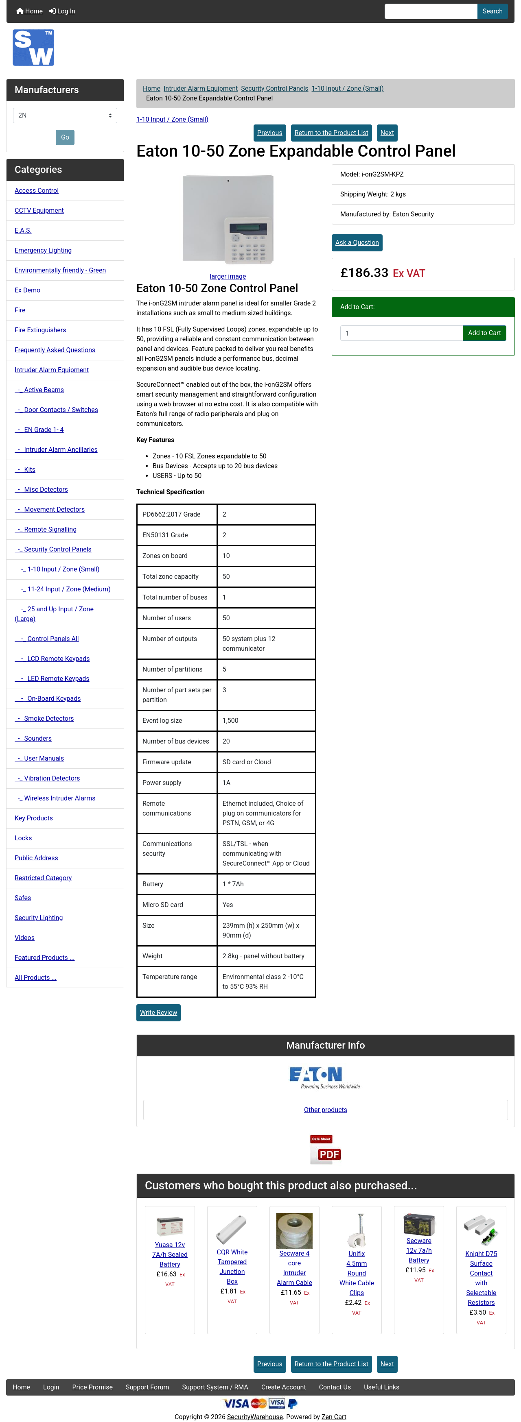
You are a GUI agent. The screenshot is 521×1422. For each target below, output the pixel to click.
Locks (23, 838)
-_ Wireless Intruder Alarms (55, 798)
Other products (325, 1110)
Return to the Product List (331, 133)
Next (387, 133)
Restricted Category (43, 878)
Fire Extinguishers (40, 330)
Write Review (158, 1012)
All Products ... (36, 977)
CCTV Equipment (39, 210)
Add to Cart (484, 333)
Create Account (283, 1387)
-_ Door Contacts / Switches (56, 410)
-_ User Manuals (39, 758)
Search (493, 11)
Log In (62, 11)
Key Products (34, 818)
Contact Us (335, 1387)
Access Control (37, 190)
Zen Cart (334, 1417)
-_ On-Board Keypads (48, 698)
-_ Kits (25, 469)
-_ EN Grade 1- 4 (39, 430)
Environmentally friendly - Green (60, 270)
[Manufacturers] (65, 115)
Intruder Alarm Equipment (201, 88)
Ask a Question (357, 242)
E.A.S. (23, 230)
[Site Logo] (260, 47)
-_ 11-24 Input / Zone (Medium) (63, 589)
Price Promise (92, 1387)
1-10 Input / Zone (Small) (348, 88)
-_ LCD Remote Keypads (52, 659)
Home (29, 11)
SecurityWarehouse (255, 1417)
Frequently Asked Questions (55, 350)
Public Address (36, 858)
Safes (23, 898)
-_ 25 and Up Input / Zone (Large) (54, 614)
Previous (269, 133)
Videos (25, 938)
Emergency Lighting (43, 250)
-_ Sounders (33, 738)
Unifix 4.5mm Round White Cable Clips (356, 1273)
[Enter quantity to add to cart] (401, 333)
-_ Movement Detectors (50, 509)
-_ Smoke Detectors (44, 718)
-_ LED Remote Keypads (52, 679)
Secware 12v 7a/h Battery (419, 1250)
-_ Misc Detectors (41, 489)
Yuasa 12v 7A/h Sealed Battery (170, 1254)
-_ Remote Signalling (46, 529)
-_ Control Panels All (47, 639)
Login (51, 1387)
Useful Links (381, 1387)
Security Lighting (39, 918)
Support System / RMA (215, 1387)
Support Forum (147, 1387)
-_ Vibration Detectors (47, 778)
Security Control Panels (274, 88)
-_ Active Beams (39, 390)
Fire (20, 310)
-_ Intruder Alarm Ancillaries (56, 450)
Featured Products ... (45, 958)
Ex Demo (27, 290)
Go (65, 137)
